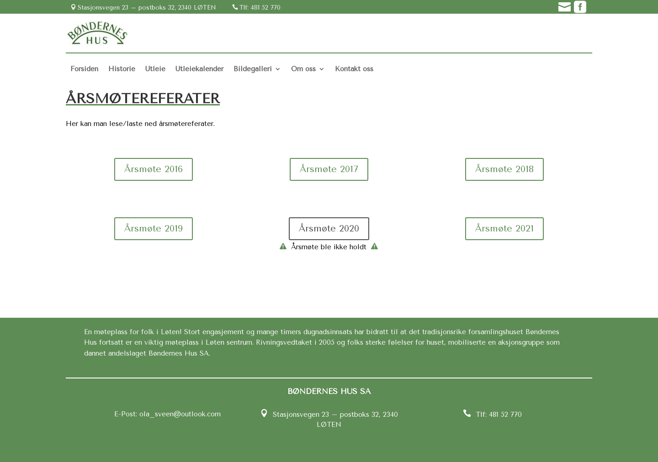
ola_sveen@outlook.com (179, 414)
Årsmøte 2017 (329, 169)
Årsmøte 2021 (504, 228)
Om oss (303, 69)
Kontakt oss (354, 69)
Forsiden (84, 69)
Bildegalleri (252, 69)
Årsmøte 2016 (153, 169)
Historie (121, 69)
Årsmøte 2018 (504, 169)
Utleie (155, 69)
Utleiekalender (199, 69)
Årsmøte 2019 (153, 228)
